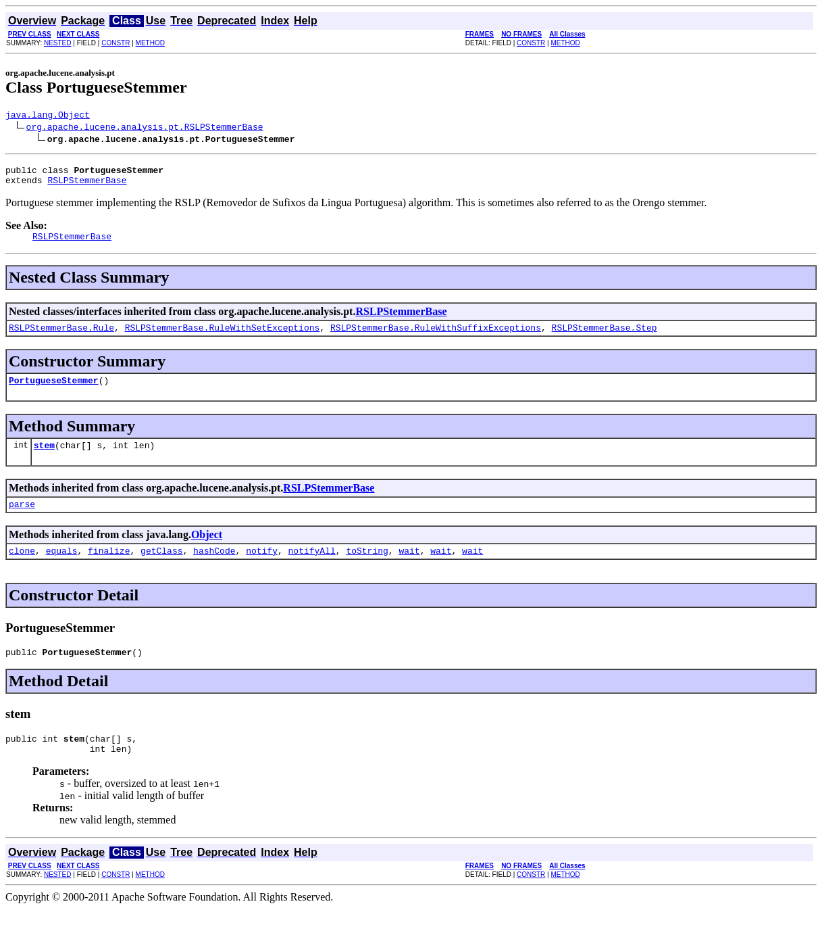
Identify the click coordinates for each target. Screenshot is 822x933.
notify (262, 569)
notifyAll (312, 569)
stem (44, 459)
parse (22, 520)
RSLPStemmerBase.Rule (61, 337)
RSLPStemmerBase (86, 186)
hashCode (214, 569)
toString (367, 569)
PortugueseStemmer (54, 392)
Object (206, 550)
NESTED (58, 43)
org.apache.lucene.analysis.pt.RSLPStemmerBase (144, 128)
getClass (161, 569)
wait (409, 569)
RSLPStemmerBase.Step (604, 337)
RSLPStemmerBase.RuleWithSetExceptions (222, 337)
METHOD (150, 43)
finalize (109, 569)
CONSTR (115, 43)
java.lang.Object (47, 116)
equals (62, 569)
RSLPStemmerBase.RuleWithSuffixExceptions (435, 337)
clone (22, 569)
